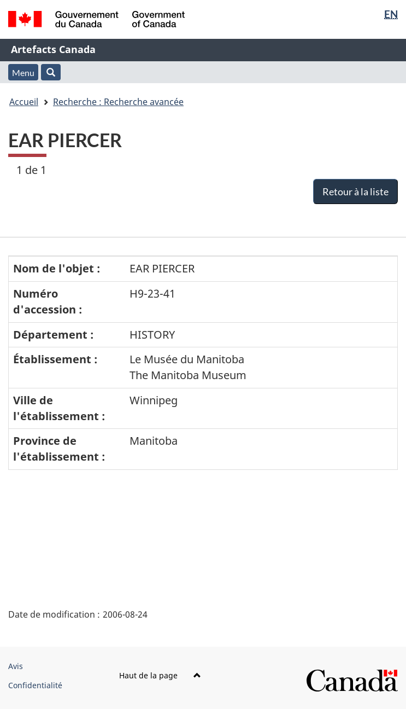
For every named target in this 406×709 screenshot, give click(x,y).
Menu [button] (23, 72)
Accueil (23, 102)
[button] (51, 72)
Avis (15, 666)
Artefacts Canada (53, 49)
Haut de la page (160, 675)
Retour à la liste (355, 191)
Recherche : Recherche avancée (118, 102)
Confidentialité (35, 685)
